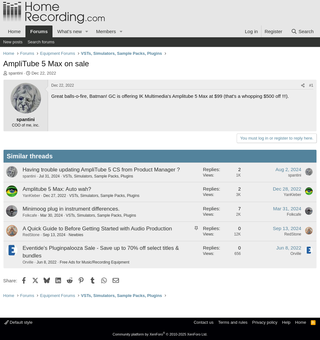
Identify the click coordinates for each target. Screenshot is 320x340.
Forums (39, 31)
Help (286, 322)
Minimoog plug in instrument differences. (71, 209)
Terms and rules (232, 322)
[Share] (303, 85)
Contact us (203, 322)
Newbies (76, 235)
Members (106, 31)
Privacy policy (264, 322)
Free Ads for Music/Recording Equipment (94, 262)
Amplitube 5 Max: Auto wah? (57, 189)
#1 (311, 85)
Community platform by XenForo (160, 334)
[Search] (302, 31)
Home (14, 31)
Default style (18, 322)
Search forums (41, 42)
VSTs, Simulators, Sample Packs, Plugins (98, 176)
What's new (69, 31)
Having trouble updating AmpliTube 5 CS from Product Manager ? (101, 170)
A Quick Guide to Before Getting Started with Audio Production (97, 229)
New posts (13, 42)
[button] (86, 31)
